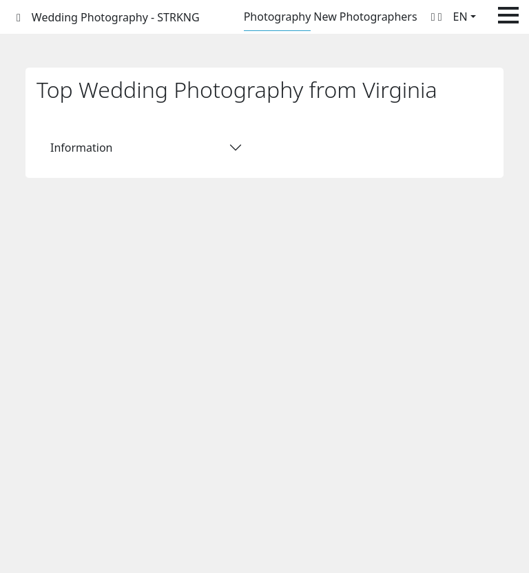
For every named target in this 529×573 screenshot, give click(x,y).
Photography (277, 16)
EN (460, 16)
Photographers (378, 16)
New (324, 16)
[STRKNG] (19, 17)
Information (81, 147)
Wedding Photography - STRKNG (116, 17)
